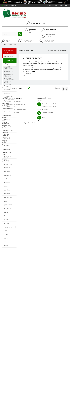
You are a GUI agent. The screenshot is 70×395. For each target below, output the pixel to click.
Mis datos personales (20, 331)
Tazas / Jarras (8, 227)
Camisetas (7, 93)
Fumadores (7, 134)
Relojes (6, 223)
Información (8, 253)
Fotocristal (7, 127)
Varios (6, 238)
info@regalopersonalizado (44, 342)
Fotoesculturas (8, 130)
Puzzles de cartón (7, 210)
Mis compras (17, 323)
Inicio (3, 342)
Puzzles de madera (7, 217)
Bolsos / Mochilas (7, 84)
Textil (5, 231)
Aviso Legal (9, 263)
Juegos (6, 149)
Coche (6, 97)
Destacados (7, 116)
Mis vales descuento (19, 326)
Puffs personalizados (8, 203)
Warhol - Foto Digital (8, 243)
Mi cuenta (18, 320)
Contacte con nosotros (52, 5)
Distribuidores (6, 371)
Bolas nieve (7, 78)
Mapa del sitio (6, 383)
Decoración (7, 112)
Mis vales (16, 334)
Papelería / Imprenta (7, 191)
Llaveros (6, 153)
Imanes (6, 145)
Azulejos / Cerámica (7, 65)
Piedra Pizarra (8, 197)
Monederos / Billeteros (8, 166)
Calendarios (7, 89)
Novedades (5, 330)
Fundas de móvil (7, 140)
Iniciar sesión (63, 5)
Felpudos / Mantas (7, 121)
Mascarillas (7, 156)
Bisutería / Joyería (7, 73)
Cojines (6, 101)
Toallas (6, 234)
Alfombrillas (7, 60)
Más (24, 75)
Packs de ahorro (7, 184)
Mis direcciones (18, 328)
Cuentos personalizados (8, 106)
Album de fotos (8, 56)
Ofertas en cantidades (7, 177)
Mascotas (7, 160)
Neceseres (7, 171)
